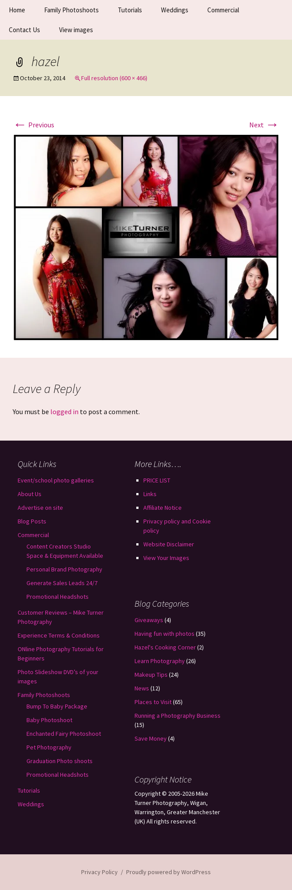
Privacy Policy (99, 872)
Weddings (174, 10)
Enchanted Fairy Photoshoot (63, 734)
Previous (33, 124)
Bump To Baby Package (56, 706)
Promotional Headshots (57, 597)
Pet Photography (48, 747)
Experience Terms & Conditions (59, 635)
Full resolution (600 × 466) (114, 78)
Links (150, 494)
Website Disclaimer (168, 544)
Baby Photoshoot (49, 720)
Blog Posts (32, 521)
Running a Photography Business (178, 715)
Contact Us (24, 30)
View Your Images (166, 558)
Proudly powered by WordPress (168, 872)
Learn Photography (160, 661)
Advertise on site (40, 508)
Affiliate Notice (162, 508)
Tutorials (130, 10)
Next (264, 124)
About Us (29, 494)
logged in (64, 411)
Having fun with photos (165, 634)
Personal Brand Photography (64, 569)
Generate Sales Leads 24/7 (61, 583)
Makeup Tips (151, 675)
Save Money (151, 738)
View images (76, 30)
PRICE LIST (156, 480)
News (142, 688)
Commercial (223, 10)
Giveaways (149, 620)
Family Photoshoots (71, 10)
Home (17, 10)
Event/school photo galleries (56, 480)
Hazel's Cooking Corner (165, 647)
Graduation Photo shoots (59, 761)
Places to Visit (153, 702)
